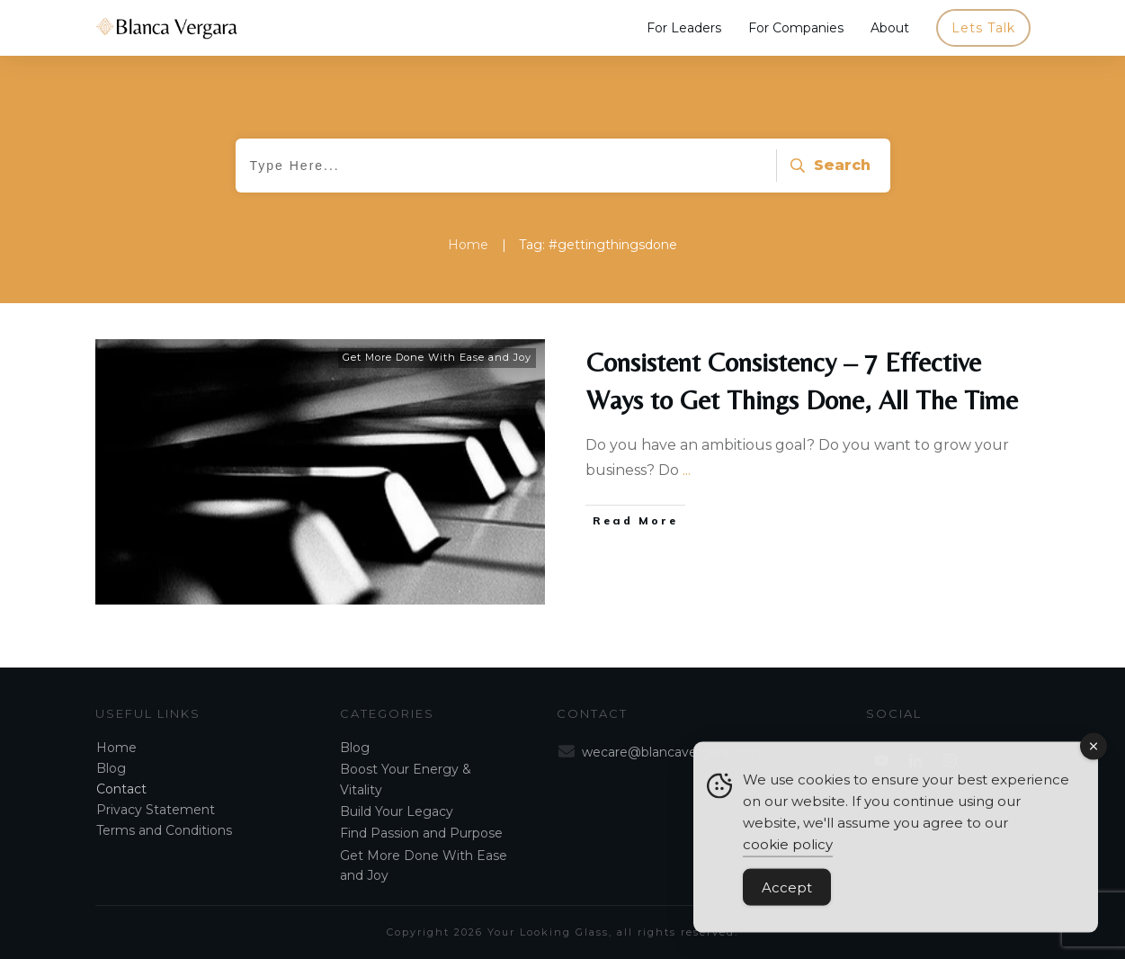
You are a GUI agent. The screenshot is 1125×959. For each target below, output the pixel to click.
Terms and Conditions (164, 830)
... (687, 470)
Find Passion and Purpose (421, 833)
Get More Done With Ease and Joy (437, 357)
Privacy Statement (155, 810)
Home (116, 747)
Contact (121, 789)
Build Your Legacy (396, 811)
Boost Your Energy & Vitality (405, 779)
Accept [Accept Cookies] (787, 894)
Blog (111, 768)
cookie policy (788, 851)
